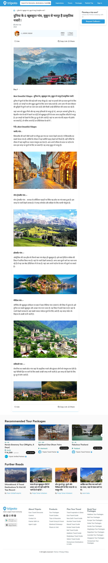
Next (102, 435)
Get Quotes (30, 452)
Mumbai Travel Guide (74, 521)
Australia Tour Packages (95, 535)
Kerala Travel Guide (73, 527)
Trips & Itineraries (55, 518)
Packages (78, 3)
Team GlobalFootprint (14, 493)
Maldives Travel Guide (74, 533)
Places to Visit (54, 527)
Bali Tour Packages (93, 517)
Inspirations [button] (60, 3)
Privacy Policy (64, 552)
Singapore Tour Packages (95, 538)
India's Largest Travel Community (12, 512)
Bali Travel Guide (72, 530)
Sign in (99, 3)
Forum (70, 3)
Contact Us (32, 518)
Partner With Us (34, 521)
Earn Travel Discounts (36, 512)
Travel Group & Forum (56, 521)
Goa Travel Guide (72, 515)
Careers (31, 515)
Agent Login (32, 524)
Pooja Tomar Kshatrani (39, 493)
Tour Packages (54, 512)
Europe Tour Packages (94, 520)
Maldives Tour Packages (95, 514)
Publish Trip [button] (89, 3)
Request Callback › (93, 21)
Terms (56, 552)
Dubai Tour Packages (94, 523)
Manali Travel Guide (73, 524)
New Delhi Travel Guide (74, 518)
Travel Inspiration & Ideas (75, 512)
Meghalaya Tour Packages (96, 529)
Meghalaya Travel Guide (75, 536)
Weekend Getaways (55, 524)
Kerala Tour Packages (94, 526)
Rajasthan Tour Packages (95, 532)
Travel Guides (53, 515)
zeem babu (86, 493)
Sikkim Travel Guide (73, 539)
